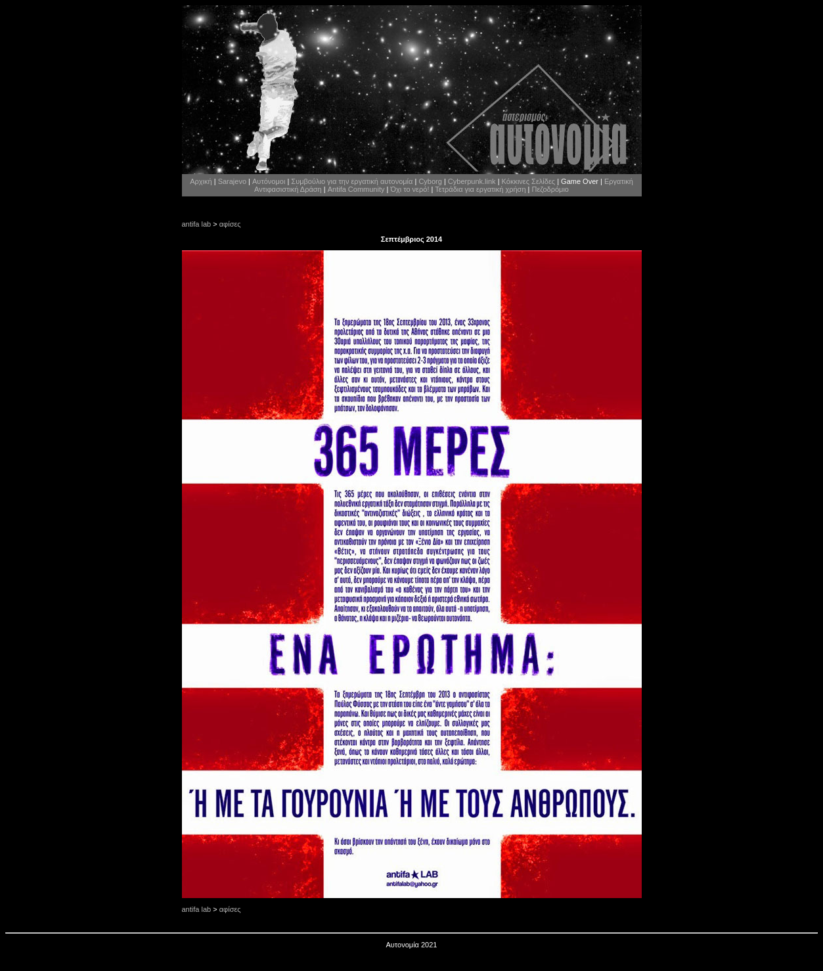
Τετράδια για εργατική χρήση (480, 189)
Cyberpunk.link (472, 181)
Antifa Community (356, 189)
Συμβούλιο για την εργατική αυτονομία (351, 181)
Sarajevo (232, 181)
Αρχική (200, 181)
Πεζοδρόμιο (550, 189)
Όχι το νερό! (409, 189)
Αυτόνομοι (268, 181)
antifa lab (196, 224)
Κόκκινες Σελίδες (529, 181)
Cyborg (429, 181)
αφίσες (230, 224)
